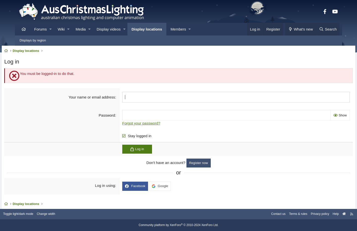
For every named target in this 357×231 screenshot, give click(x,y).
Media (81, 29)
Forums (40, 29)
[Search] (328, 29)
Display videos (109, 29)
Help (318, 214)
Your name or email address (96, 98)
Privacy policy (302, 214)
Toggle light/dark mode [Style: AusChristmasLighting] (36, 214)
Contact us (257, 214)
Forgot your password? (146, 124)
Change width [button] (65, 214)
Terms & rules (278, 214)
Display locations (147, 29)
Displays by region (33, 40)
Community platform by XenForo (178, 225)
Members (178, 29)
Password (112, 116)
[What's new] (300, 29)
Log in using (110, 187)
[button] (50, 29)
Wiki (61, 29)
